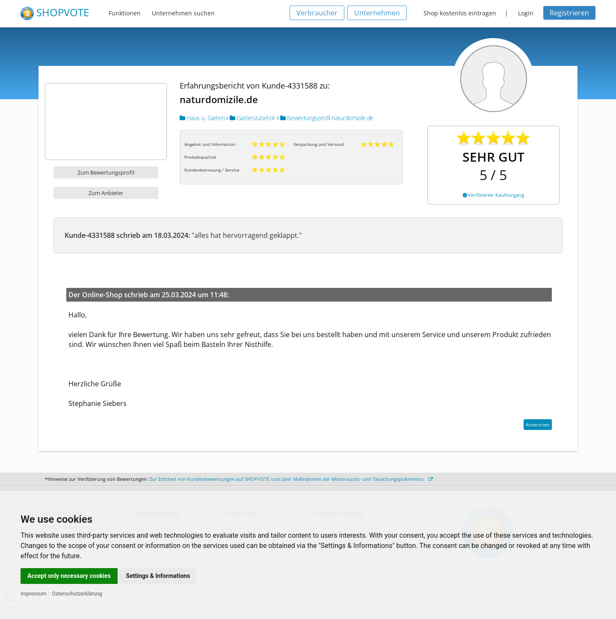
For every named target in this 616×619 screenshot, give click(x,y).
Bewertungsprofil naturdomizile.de (325, 118)
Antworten (538, 424)
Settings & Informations (158, 575)
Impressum (33, 594)
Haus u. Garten (202, 118)
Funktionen (125, 13)
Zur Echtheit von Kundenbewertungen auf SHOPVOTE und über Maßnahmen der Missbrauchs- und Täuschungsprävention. (291, 479)
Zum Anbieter (106, 193)
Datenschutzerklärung (77, 594)
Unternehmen (377, 13)
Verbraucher (317, 13)
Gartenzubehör (250, 118)
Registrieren (569, 13)
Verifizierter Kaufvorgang (493, 195)
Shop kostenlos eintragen (460, 13)
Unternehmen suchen (183, 13)
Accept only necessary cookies (69, 575)
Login (525, 13)
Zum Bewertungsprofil (105, 172)
